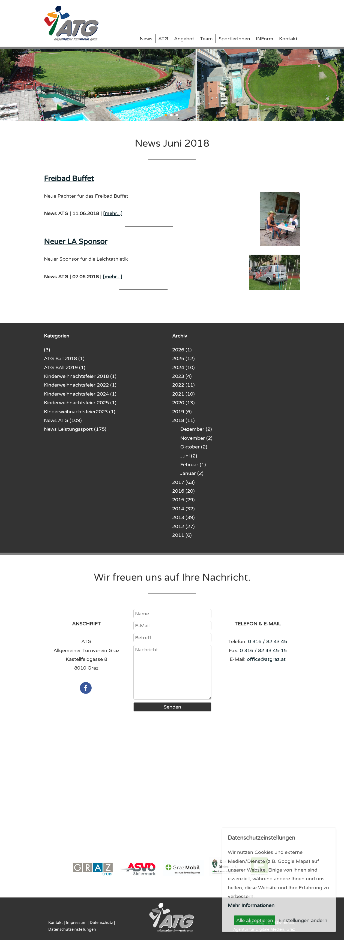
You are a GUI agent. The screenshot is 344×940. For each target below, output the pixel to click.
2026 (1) (182, 350)
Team (206, 39)
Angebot (184, 39)
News (146, 39)
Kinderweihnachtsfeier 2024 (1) (80, 394)
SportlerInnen (234, 39)
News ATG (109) (63, 420)
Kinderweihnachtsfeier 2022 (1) (80, 385)
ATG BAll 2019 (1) (64, 367)
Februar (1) (193, 465)
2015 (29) (183, 500)
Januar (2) (192, 473)
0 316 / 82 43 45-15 (263, 650)
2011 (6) (182, 535)
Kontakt (288, 39)
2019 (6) (182, 412)
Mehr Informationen (251, 905)
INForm (264, 39)
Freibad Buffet (69, 178)
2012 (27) (183, 526)
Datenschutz (101, 922)
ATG (163, 39)
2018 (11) (183, 420)
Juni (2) (188, 456)
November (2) (196, 438)
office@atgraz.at (266, 659)
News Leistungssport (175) (75, 429)
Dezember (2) (196, 429)
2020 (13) (183, 403)
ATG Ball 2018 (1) (64, 358)
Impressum (76, 922)
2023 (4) (182, 376)
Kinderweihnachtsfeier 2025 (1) (80, 403)
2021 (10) (183, 394)
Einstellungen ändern (303, 920)
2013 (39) (183, 517)
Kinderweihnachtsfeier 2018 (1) (80, 376)
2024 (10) (183, 367)
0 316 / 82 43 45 (267, 641)
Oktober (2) (193, 447)
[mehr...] (112, 213)
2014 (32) (183, 509)
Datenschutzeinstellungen (72, 929)
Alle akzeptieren (254, 920)
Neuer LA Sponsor (75, 241)
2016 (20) (183, 491)
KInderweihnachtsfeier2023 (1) (79, 412)
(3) (47, 350)
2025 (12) (183, 358)
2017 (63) (183, 482)
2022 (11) (183, 385)
